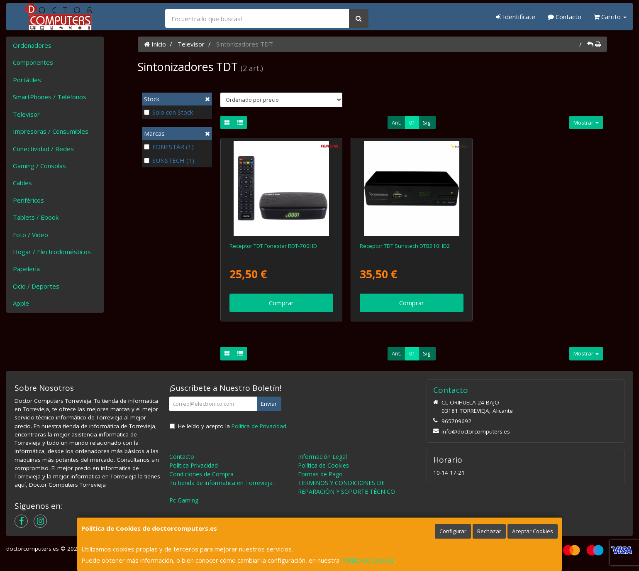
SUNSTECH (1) (169, 160)
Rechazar (489, 531)
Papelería (26, 269)
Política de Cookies (368, 560)
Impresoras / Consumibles (50, 131)
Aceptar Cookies (532, 531)
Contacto (564, 16)
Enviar (269, 403)
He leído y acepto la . (233, 426)
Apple (21, 303)
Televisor (26, 114)
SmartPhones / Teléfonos (49, 97)
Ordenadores (32, 45)
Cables (22, 183)
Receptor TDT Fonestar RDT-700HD (273, 246)
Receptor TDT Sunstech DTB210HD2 (405, 246)
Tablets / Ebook (36, 217)
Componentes (33, 62)
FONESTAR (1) (169, 146)
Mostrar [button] (586, 122)
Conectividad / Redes (43, 149)
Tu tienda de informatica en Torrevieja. (221, 483)
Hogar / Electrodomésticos (52, 252)
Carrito (610, 16)
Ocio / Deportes (36, 286)
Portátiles (27, 80)
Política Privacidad (193, 465)
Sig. (427, 122)
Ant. (396, 122)
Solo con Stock (168, 112)
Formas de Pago (320, 474)
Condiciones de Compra (201, 474)
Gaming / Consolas (39, 166)
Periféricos (28, 200)
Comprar (281, 303)
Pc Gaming (183, 500)
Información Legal (322, 457)
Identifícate (515, 16)
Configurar (452, 531)
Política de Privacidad (259, 426)
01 (412, 122)
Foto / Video (30, 234)
